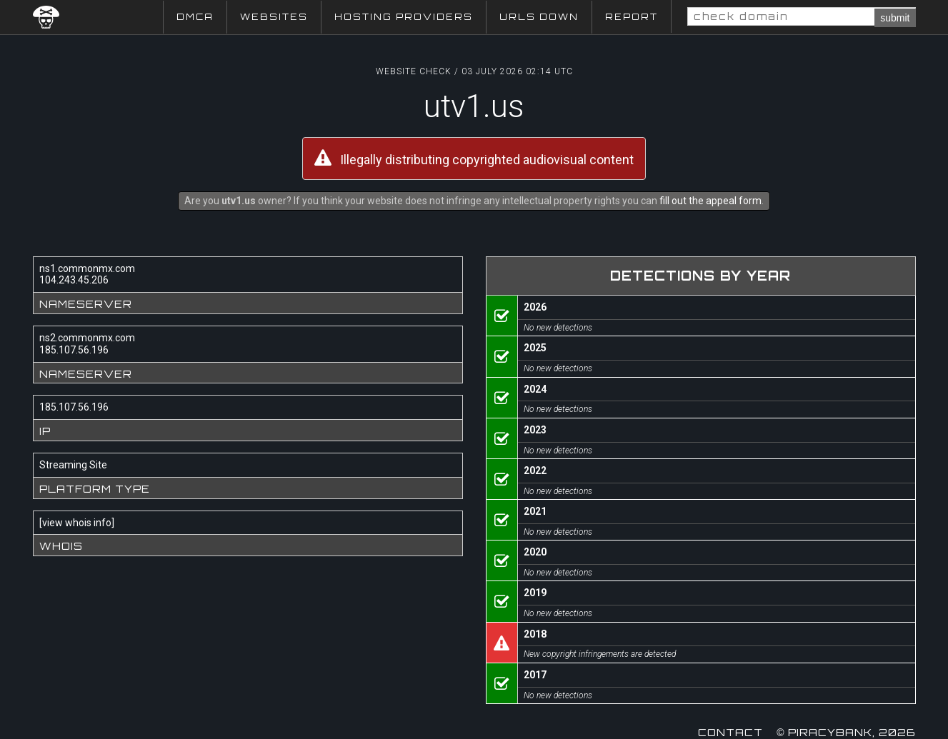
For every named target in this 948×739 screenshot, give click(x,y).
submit (894, 18)
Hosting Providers (403, 16)
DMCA (195, 16)
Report (631, 16)
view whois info (76, 522)
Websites (274, 16)
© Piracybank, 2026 (846, 732)
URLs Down (539, 16)
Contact (730, 732)
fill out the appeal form (710, 200)
